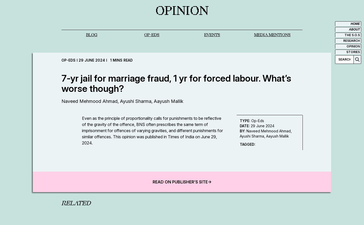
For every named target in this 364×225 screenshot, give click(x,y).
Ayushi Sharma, (136, 101)
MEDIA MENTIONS (272, 35)
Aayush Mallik (168, 101)
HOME (355, 24)
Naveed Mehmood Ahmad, (90, 101)
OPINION (353, 46)
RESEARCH (351, 41)
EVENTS (212, 35)
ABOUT (354, 29)
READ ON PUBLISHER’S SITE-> (182, 181)
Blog (91, 35)
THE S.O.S (352, 35)
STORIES (353, 52)
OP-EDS (151, 35)
